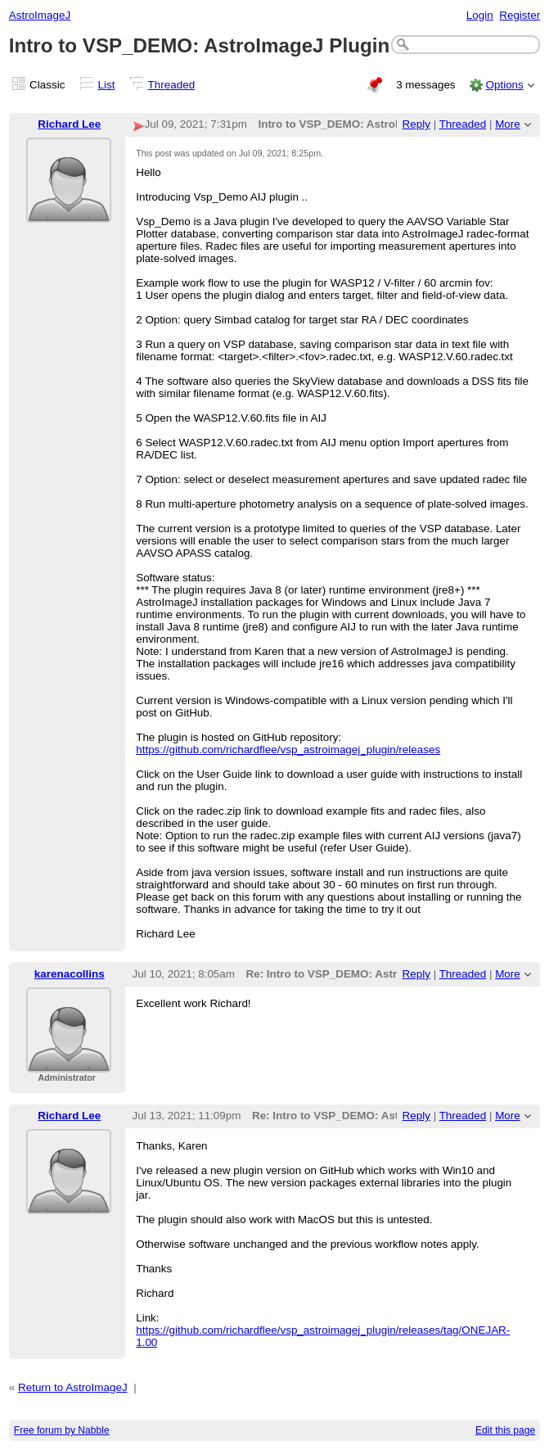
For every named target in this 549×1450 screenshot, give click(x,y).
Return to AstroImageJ (73, 1387)
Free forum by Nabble (62, 1430)
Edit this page (505, 1430)
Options (504, 85)
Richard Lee (69, 124)
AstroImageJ (39, 15)
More (507, 124)
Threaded (172, 85)
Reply (416, 124)
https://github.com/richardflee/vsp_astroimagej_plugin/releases (288, 749)
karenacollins (69, 974)
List (106, 85)
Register (519, 15)
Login (479, 15)
